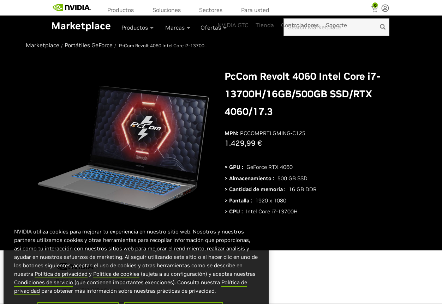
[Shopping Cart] (375, 10)
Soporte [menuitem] (336, 25)
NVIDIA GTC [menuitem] (233, 25)
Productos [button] (138, 27)
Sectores (210, 9)
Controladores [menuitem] (300, 25)
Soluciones (167, 9)
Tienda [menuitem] (265, 25)
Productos (120, 9)
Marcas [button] (178, 27)
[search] (382, 27)
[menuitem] (122, 9)
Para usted (255, 9)
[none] (385, 9)
